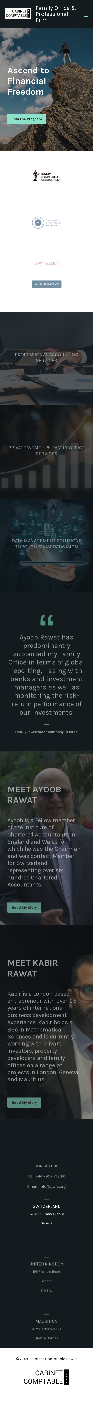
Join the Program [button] (27, 119)
